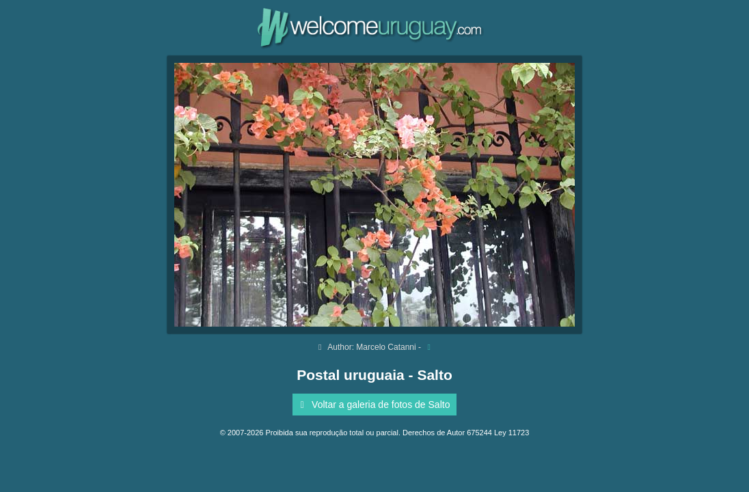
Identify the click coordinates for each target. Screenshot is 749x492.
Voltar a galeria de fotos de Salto (373, 404)
